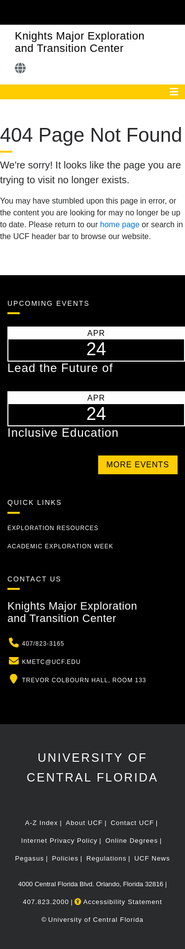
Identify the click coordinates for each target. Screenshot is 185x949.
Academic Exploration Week (60, 546)
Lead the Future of (60, 367)
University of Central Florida (96, 919)
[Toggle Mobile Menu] (175, 11)
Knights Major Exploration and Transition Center (80, 42)
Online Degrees (131, 840)
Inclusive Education (63, 432)
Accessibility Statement (118, 902)
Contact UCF (132, 822)
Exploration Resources (53, 528)
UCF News (152, 858)
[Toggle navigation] (174, 91)
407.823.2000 (46, 902)
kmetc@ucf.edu (51, 662)
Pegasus (29, 858)
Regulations (106, 858)
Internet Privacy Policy (59, 840)
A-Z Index (41, 822)
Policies (65, 858)
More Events (138, 464)
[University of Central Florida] (75, 12)
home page (120, 224)
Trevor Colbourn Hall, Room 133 (84, 680)
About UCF (84, 822)
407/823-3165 (43, 643)
